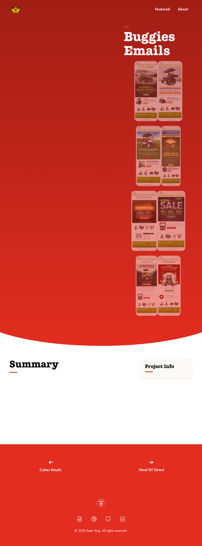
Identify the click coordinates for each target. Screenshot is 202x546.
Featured (162, 9)
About (183, 9)
